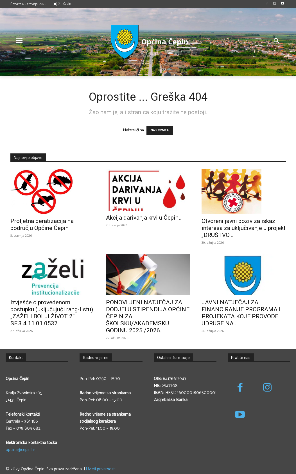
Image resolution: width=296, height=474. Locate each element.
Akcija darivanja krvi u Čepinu (144, 217)
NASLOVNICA (160, 130)
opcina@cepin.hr (20, 449)
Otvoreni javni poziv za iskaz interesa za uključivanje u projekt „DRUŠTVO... (244, 228)
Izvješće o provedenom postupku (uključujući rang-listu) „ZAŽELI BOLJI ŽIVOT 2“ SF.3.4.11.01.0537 (51, 313)
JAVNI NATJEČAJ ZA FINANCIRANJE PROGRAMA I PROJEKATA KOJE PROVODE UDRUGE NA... (241, 313)
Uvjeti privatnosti (101, 469)
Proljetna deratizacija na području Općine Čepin (42, 224)
